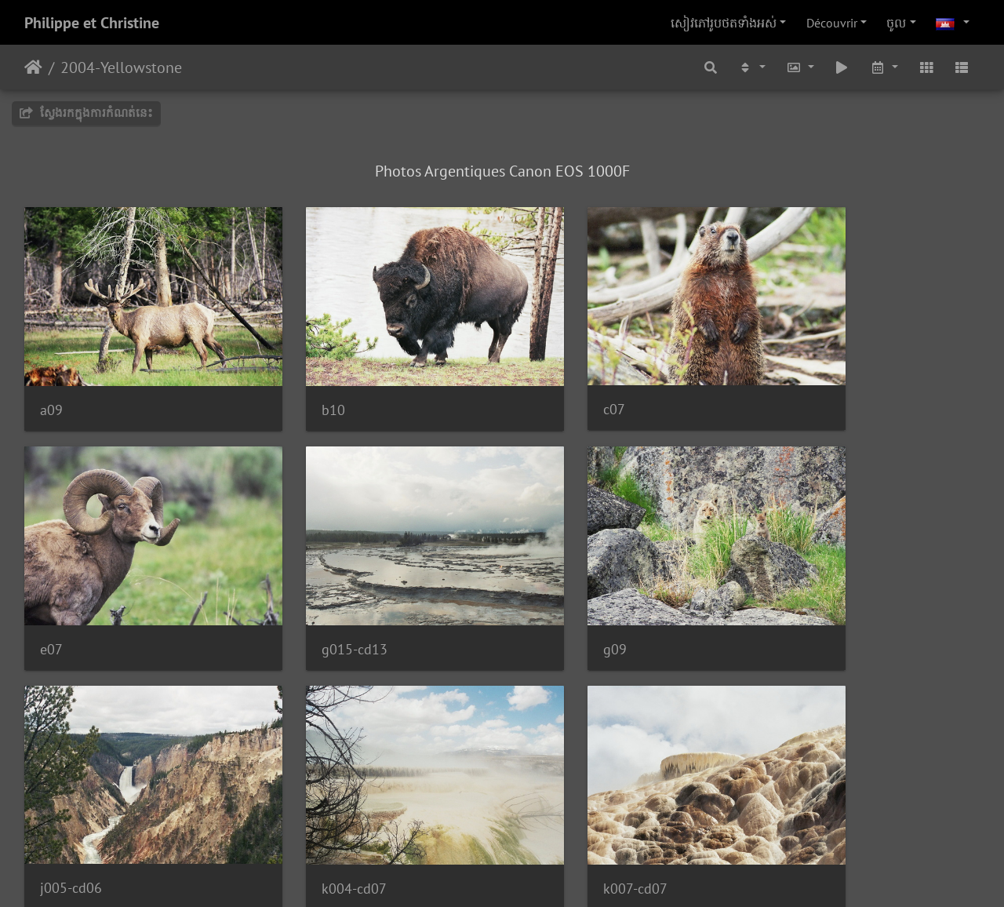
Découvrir (831, 23)
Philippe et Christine (91, 23)
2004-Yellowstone (121, 67)
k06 (296, 812)
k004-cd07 (806, 598)
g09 (296, 598)
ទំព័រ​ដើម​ (33, 67)
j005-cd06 (560, 597)
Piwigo (555, 874)
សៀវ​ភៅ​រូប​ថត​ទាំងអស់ (724, 23)
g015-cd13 (73, 598)
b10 (296, 384)
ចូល (896, 23)
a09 (51, 384)
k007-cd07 (72, 812)
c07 (540, 383)
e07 (785, 384)
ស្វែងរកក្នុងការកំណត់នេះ (86, 112)
